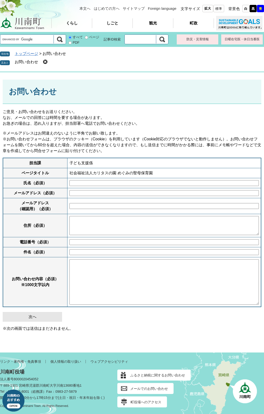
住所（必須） (35, 225)
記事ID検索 (112, 39)
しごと (112, 23)
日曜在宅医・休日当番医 (242, 39)
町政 (194, 23)
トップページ (26, 54)
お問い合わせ (26, 62)
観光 (153, 23)
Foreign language (162, 8)
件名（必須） (35, 252)
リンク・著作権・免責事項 (20, 361)
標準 (218, 8)
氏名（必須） (35, 183)
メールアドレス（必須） (35, 193)
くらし (72, 23)
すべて (78, 37)
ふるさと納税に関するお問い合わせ (157, 375)
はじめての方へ (107, 8)
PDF (76, 42)
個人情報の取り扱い (65, 361)
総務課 (38, 391)
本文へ (84, 8)
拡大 (207, 8)
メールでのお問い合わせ (149, 389)
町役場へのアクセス (146, 402)
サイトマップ (134, 8)
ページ (94, 37)
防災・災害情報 (198, 39)
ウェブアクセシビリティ (109, 361)
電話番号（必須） (35, 242)
